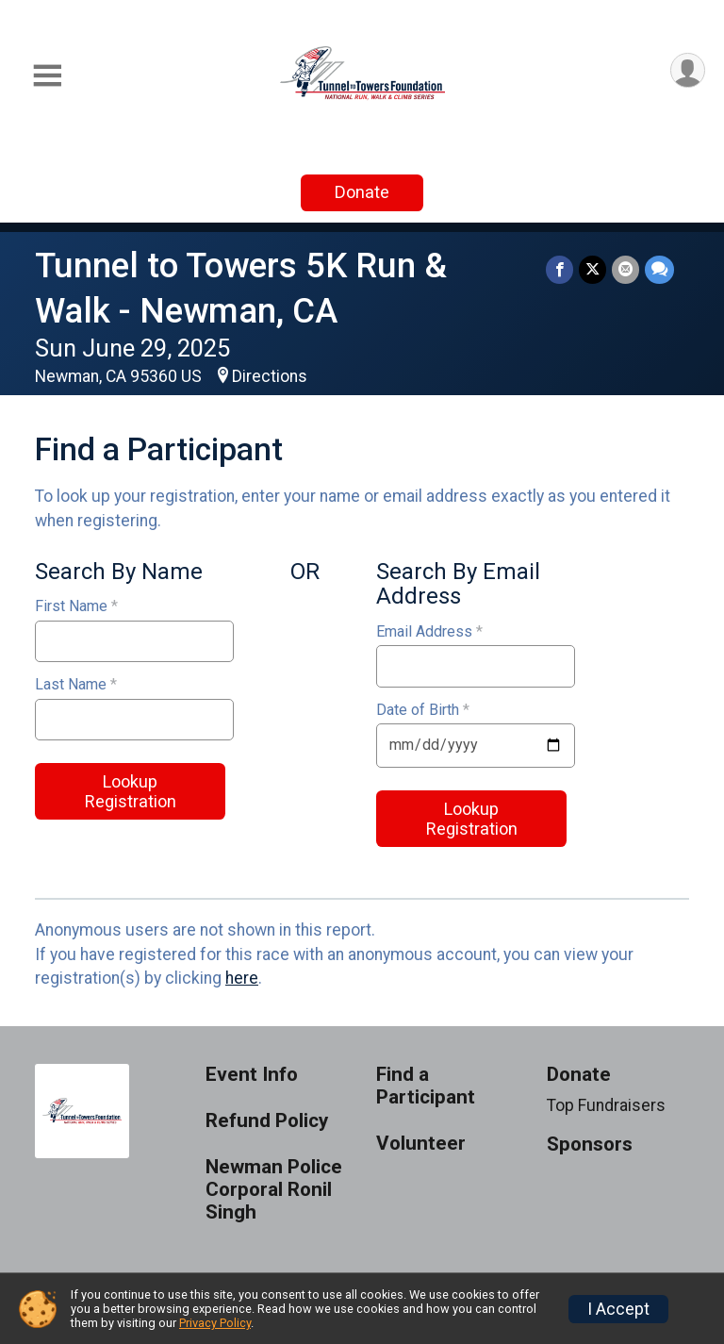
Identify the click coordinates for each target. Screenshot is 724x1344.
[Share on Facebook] (559, 269)
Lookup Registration (130, 791)
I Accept (618, 1309)
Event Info (252, 1075)
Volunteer (421, 1143)
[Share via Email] (625, 269)
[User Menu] (687, 70)
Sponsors (590, 1144)
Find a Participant (425, 1086)
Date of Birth (422, 710)
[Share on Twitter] (592, 269)
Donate (362, 192)
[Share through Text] (659, 269)
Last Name (76, 684)
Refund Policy (267, 1121)
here (241, 978)
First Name (76, 606)
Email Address (429, 631)
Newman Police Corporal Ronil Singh (274, 1189)
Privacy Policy (215, 1323)
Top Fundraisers (606, 1105)
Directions (269, 376)
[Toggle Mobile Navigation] (47, 76)
